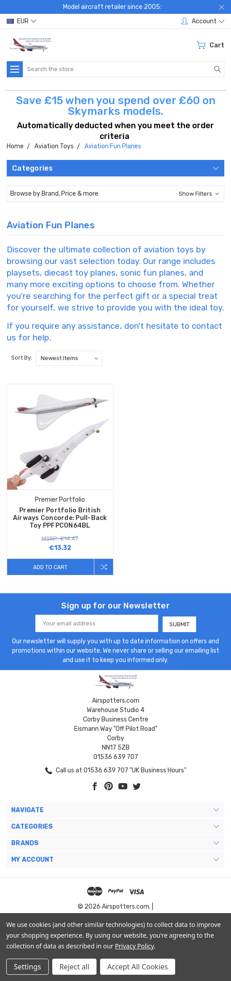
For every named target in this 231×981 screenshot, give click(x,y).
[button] (115, 193)
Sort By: (21, 357)
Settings (27, 967)
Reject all (74, 967)
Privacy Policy (134, 946)
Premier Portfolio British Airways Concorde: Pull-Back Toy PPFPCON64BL (60, 518)
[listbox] (69, 358)
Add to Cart (49, 566)
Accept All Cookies (137, 967)
